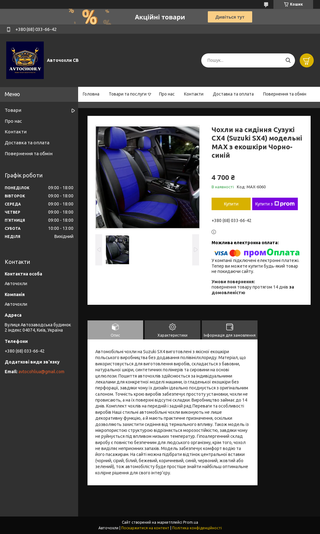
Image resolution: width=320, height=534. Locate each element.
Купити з (275, 204)
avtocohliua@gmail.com (41, 371)
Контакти (193, 93)
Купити (231, 203)
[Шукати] (288, 60)
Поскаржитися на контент (145, 528)
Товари (13, 110)
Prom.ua (190, 522)
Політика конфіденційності (197, 528)
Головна (91, 93)
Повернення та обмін (284, 93)
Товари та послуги (128, 93)
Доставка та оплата (233, 93)
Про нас (167, 93)
